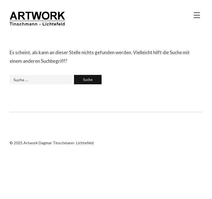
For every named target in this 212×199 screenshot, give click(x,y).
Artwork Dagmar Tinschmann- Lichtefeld (37, 21)
